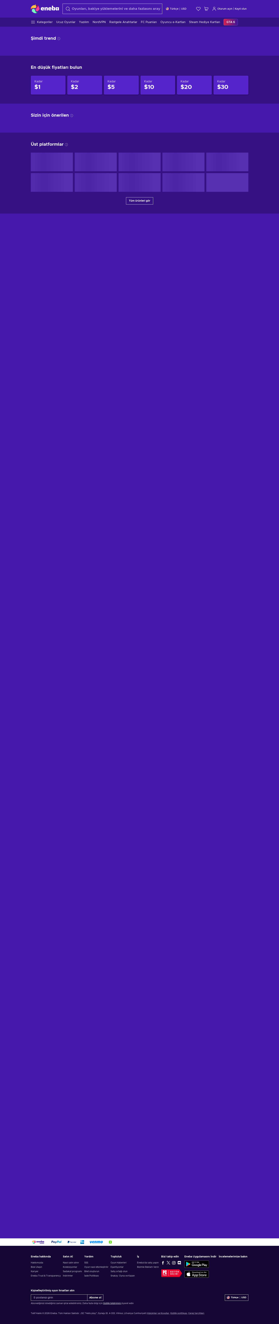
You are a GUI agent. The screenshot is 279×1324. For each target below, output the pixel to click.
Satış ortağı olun (119, 1271)
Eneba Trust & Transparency (46, 1276)
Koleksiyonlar (70, 1267)
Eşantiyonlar (117, 1267)
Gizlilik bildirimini (112, 1303)
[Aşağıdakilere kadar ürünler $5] (121, 617)
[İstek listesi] (198, 9)
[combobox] (112, 9)
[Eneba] (45, 8)
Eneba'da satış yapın (148, 1263)
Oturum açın (222, 9)
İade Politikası (91, 1276)
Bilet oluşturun (91, 1271)
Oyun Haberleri (119, 1263)
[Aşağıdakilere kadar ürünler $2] (84, 617)
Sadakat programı (72, 1271)
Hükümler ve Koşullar (158, 1313)
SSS (86, 1263)
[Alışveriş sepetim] (206, 9)
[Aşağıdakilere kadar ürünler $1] (48, 617)
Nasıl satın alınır (71, 1263)
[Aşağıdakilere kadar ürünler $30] (231, 617)
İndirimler (68, 1276)
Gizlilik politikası (178, 1313)
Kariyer (34, 1271)
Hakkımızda (37, 1263)
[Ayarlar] (176, 9)
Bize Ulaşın (36, 1267)
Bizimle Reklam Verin (148, 1267)
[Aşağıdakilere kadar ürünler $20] (194, 617)
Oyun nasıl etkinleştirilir (96, 1267)
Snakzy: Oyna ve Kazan (123, 1276)
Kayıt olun (241, 9)
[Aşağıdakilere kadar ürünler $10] (157, 617)
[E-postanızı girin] (59, 1297)
